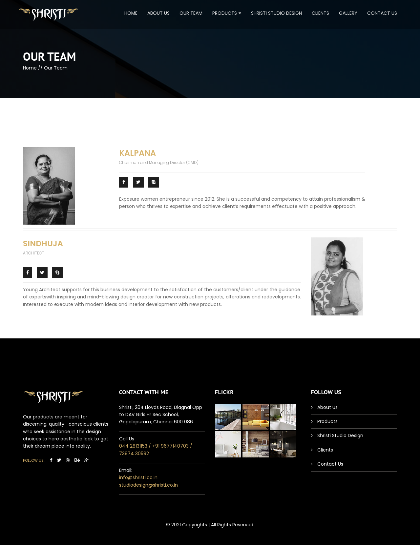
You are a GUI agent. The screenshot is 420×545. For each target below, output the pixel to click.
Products (224, 13)
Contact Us (382, 13)
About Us (158, 13)
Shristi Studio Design (276, 13)
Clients (320, 13)
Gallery (348, 13)
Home (130, 13)
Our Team (190, 13)
